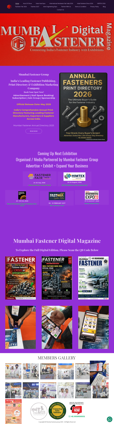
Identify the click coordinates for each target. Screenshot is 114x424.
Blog (104, 7)
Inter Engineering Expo (50, 7)
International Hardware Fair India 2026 (61, 3)
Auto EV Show (27, 3)
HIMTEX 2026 (101, 3)
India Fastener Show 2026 (85, 3)
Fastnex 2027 (35, 7)
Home (17, 3)
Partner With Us (66, 7)
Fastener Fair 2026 (21, 7)
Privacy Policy (94, 7)
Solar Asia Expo (40, 3)
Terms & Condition (80, 7)
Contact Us (60, 10)
